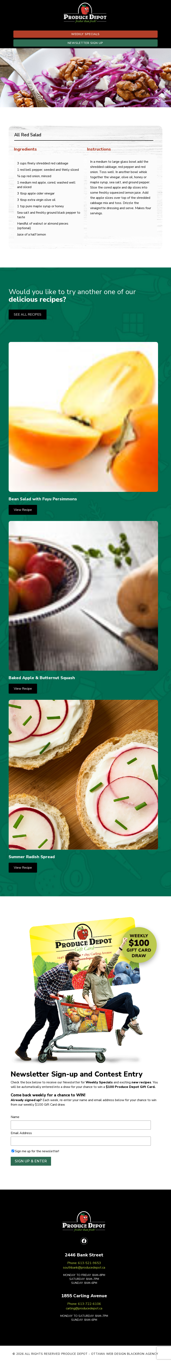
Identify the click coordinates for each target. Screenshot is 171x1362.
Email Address (21, 1133)
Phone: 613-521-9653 (84, 1263)
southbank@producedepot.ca (84, 1267)
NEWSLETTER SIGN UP (85, 43)
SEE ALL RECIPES (27, 314)
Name (15, 1117)
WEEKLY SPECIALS (85, 34)
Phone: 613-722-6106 (84, 1304)
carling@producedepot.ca (84, 1308)
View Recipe (23, 510)
